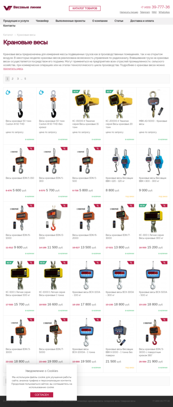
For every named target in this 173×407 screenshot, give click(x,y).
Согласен (42, 394)
